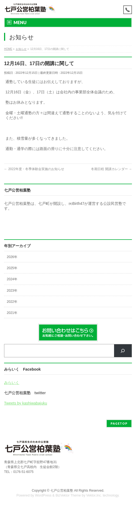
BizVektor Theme (68, 495)
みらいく (11, 382)
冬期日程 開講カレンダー (111, 169)
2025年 (12, 268)
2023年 (12, 290)
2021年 (12, 313)
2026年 (12, 257)
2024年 (12, 279)
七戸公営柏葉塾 (61, 490)
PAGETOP (119, 423)
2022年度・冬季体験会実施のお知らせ (34, 169)
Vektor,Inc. (94, 495)
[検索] (123, 350)
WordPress (43, 495)
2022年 (12, 302)
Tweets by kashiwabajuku (25, 403)
